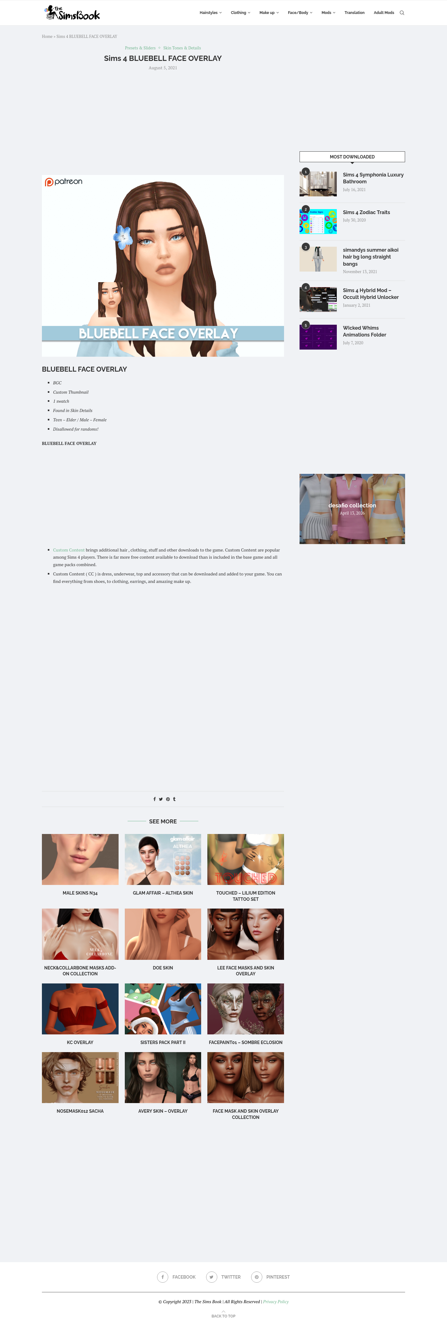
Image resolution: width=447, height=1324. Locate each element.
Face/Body (298, 13)
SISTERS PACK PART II (163, 1042)
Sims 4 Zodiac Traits (366, 212)
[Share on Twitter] (161, 799)
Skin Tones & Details (182, 48)
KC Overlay (80, 1042)
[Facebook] (176, 1277)
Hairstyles (209, 13)
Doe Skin (163, 967)
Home (47, 36)
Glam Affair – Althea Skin (163, 893)
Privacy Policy (275, 1301)
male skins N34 (80, 893)
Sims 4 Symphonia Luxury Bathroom (373, 178)
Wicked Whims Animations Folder (364, 331)
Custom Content (69, 550)
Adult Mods (384, 13)
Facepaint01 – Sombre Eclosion (245, 1042)
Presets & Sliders (140, 48)
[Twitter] (223, 1277)
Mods (326, 13)
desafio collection (352, 505)
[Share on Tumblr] (174, 799)
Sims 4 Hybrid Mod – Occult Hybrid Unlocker (371, 293)
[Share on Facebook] (154, 799)
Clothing (238, 13)
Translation (354, 13)
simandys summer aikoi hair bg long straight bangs (371, 257)
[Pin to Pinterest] (168, 799)
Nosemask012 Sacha (80, 1111)
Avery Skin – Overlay (162, 1111)
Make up (267, 13)
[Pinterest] (270, 1277)
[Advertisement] (163, 122)
